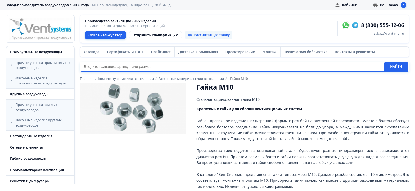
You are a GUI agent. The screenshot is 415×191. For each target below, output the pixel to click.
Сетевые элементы (26, 147)
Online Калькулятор (105, 35)
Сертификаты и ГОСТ (125, 51)
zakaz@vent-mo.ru (389, 33)
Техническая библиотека (305, 51)
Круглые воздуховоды (29, 94)
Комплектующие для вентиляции (126, 78)
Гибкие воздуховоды (28, 158)
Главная (86, 78)
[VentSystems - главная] (40, 29)
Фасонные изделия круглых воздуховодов (38, 123)
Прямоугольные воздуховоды (36, 51)
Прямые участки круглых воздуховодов (36, 107)
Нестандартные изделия (31, 135)
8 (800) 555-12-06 (382, 25)
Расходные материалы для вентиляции (191, 78)
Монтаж (270, 51)
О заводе (92, 51)
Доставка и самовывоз (198, 51)
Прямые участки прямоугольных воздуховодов (42, 65)
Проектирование (240, 51)
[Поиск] (232, 66)
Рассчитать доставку (209, 34)
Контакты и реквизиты (355, 51)
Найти (396, 66)
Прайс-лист (160, 51)
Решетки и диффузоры (29, 181)
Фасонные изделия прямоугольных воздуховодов (40, 81)
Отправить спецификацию (156, 35)
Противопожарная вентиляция (37, 169)
